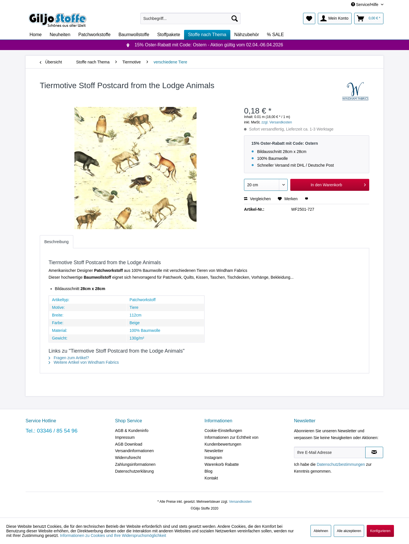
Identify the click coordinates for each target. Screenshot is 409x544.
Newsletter (213, 450)
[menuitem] (190, 18)
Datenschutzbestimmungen (341, 464)
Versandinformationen (134, 450)
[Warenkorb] (368, 18)
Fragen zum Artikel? (69, 357)
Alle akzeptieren (349, 531)
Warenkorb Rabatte (221, 464)
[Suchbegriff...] (190, 18)
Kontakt (211, 478)
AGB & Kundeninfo (132, 430)
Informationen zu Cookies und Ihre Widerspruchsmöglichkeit (113, 535)
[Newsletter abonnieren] (374, 452)
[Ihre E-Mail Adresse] (330, 452)
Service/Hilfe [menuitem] (365, 4)
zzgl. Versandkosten (277, 122)
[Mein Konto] (335, 18)
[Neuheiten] (60, 35)
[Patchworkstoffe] (94, 35)
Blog (208, 471)
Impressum (125, 437)
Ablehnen (321, 531)
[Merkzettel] (309, 18)
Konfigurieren (380, 531)
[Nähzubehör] (246, 35)
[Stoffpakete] (168, 35)
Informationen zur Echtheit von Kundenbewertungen (231, 440)
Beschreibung (56, 241)
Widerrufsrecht (128, 457)
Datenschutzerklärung (134, 471)
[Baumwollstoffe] (133, 35)
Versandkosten (240, 502)
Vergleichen (257, 198)
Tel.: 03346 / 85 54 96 (52, 431)
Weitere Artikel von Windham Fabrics (84, 362)
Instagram (213, 457)
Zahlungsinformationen (135, 464)
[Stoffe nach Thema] (207, 35)
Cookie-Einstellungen (223, 430)
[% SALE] (275, 35)
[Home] (36, 35)
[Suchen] (235, 18)
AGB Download (128, 444)
